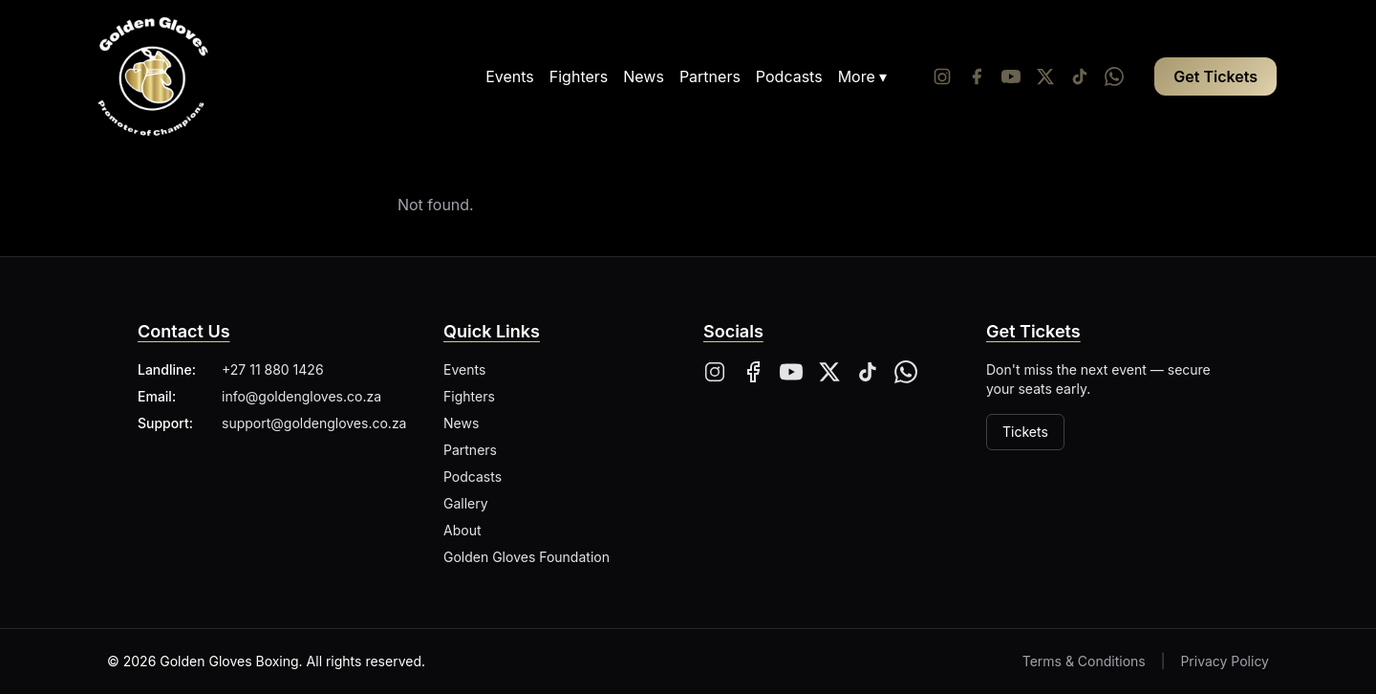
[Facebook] (976, 76)
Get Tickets (1215, 76)
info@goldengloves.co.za (301, 396)
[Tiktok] (1079, 76)
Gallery (465, 503)
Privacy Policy (1224, 661)
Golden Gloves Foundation (526, 557)
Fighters (578, 76)
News (643, 76)
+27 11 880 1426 (273, 369)
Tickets (1025, 431)
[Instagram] (942, 76)
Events (509, 76)
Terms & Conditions (1084, 661)
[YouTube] (1011, 76)
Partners (710, 76)
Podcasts (789, 76)
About (462, 530)
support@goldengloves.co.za (314, 423)
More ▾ (863, 76)
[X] (829, 371)
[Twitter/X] (1045, 76)
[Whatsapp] (1114, 76)
